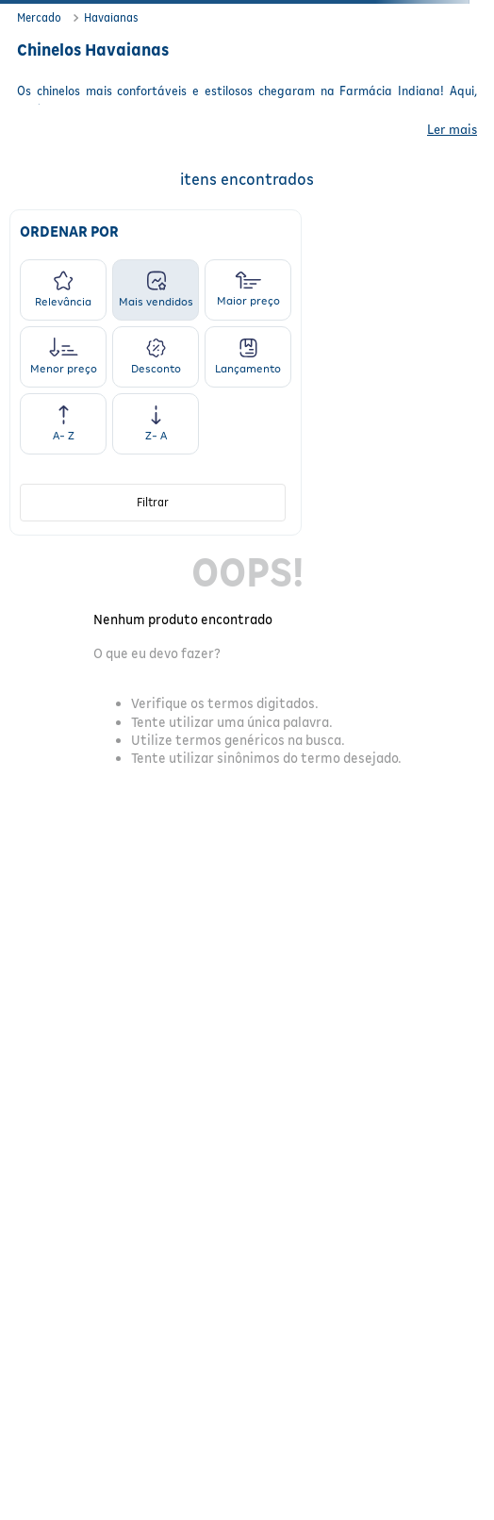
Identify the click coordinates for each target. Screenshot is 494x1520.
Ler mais (452, 129)
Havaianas (111, 17)
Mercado (39, 17)
